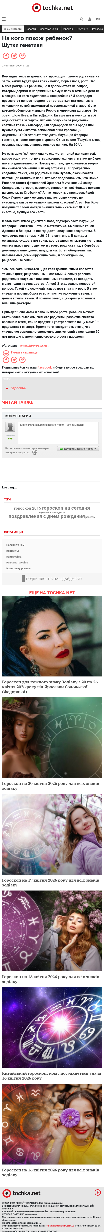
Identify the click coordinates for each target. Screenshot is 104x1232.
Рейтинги (82, 28)
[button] (90, 19)
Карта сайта (13, 556)
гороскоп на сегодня (66, 508)
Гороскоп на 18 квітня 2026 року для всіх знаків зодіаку (50, 979)
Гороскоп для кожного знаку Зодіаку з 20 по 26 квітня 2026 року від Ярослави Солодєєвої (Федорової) (50, 686)
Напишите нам (15, 544)
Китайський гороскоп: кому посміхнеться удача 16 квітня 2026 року (51, 1075)
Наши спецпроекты (18, 568)
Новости (31, 28)
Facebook (44, 367)
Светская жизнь (49, 28)
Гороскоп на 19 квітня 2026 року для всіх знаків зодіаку (50, 882)
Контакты (12, 550)
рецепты (90, 517)
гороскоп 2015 (27, 508)
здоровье (18, 388)
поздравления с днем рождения (47, 516)
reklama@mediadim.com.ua (60, 1225)
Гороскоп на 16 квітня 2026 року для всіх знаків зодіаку (50, 1172)
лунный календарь (52, 512)
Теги (7, 499)
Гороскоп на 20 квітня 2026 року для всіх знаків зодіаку (50, 786)
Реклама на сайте (17, 562)
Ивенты (68, 28)
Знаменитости (13, 28)
